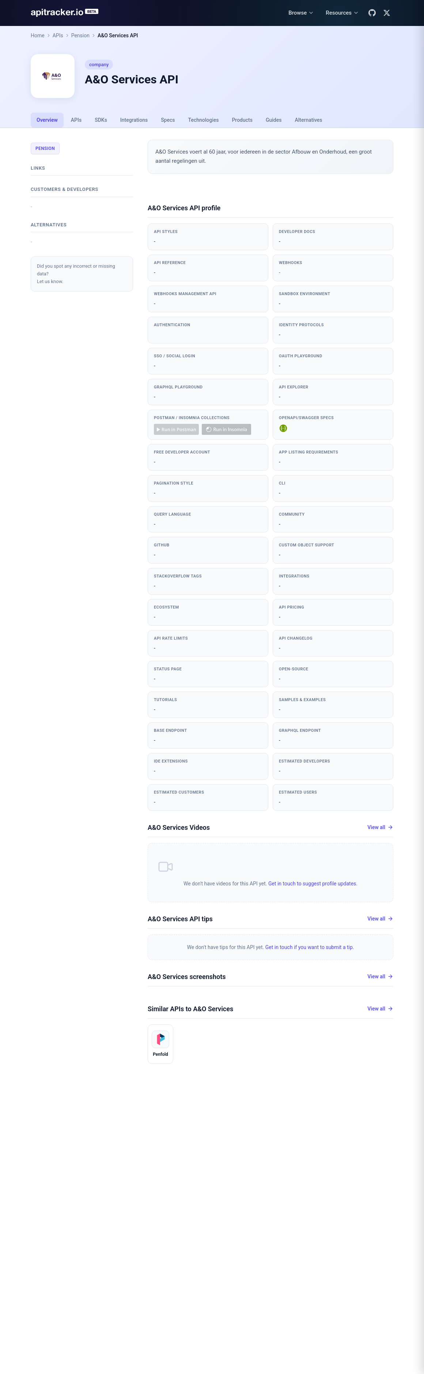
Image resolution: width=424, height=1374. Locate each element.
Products (242, 120)
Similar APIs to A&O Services (190, 1009)
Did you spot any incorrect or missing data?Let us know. (76, 273)
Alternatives (308, 120)
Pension (80, 35)
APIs (58, 35)
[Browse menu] (301, 13)
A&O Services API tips (180, 919)
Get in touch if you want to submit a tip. (309, 947)
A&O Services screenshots (187, 976)
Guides (273, 120)
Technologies (203, 120)
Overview (47, 120)
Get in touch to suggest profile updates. (312, 883)
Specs (168, 120)
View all (380, 827)
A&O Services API (118, 35)
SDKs (101, 120)
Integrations (134, 120)
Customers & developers (64, 189)
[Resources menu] (342, 13)
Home (38, 35)
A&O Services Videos (179, 827)
